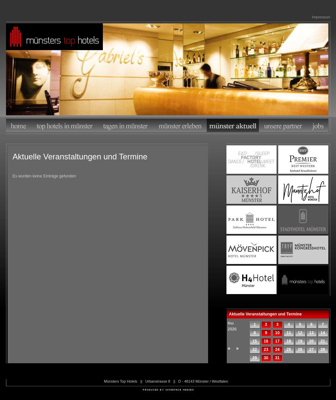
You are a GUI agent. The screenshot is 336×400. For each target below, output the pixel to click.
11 (289, 332)
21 (323, 341)
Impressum (321, 17)
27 (311, 349)
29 (255, 358)
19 (300, 341)
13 (311, 332)
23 (266, 349)
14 (323, 332)
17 (277, 341)
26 (300, 349)
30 (266, 358)
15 (255, 341)
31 (277, 358)
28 (323, 349)
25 (289, 349)
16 (266, 341)
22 (255, 349)
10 (277, 332)
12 (300, 332)
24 (277, 349)
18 (289, 341)
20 (311, 341)
